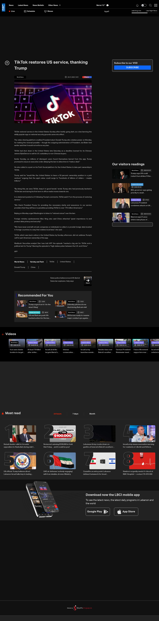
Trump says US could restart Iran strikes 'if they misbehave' (141, 174)
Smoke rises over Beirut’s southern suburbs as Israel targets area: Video (105, 351)
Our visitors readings (128, 164)
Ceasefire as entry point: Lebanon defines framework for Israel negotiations (97, 472)
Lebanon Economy (137, 184)
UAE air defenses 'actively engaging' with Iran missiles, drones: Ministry (58, 472)
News (11, 5)
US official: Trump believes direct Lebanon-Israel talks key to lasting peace (17, 472)
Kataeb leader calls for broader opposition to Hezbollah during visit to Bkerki (19, 445)
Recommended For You (35, 295)
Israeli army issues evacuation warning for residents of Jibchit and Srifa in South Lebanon (138, 445)
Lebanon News (136, 200)
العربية (106, 11)
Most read (13, 412)
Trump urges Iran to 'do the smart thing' (40, 306)
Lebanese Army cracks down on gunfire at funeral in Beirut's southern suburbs (98, 445)
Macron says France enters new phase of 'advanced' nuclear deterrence (139, 218)
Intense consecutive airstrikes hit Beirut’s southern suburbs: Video (70, 351)
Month (91, 413)
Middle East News (34, 312)
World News (32, 301)
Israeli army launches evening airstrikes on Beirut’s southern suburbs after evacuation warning (88, 351)
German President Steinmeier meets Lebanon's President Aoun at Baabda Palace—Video (123, 351)
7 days (75, 413)
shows (48, 11)
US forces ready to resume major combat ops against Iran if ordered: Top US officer (78, 317)
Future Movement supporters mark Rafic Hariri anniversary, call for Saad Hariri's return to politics (141, 351)
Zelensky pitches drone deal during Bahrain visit (77, 306)
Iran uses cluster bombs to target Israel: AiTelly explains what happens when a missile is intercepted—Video (16, 351)
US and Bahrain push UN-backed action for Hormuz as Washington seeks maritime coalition (39, 317)
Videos (10, 334)
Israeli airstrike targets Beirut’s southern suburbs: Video (52, 351)
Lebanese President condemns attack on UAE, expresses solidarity (141, 204)
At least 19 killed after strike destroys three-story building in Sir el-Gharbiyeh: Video (34, 351)
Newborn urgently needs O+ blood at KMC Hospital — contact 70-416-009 (138, 472)
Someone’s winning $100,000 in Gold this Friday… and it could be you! (58, 445)
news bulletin (38, 5)
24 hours (57, 413)
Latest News (23, 5)
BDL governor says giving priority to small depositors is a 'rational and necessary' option (141, 191)
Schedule (29, 11)
